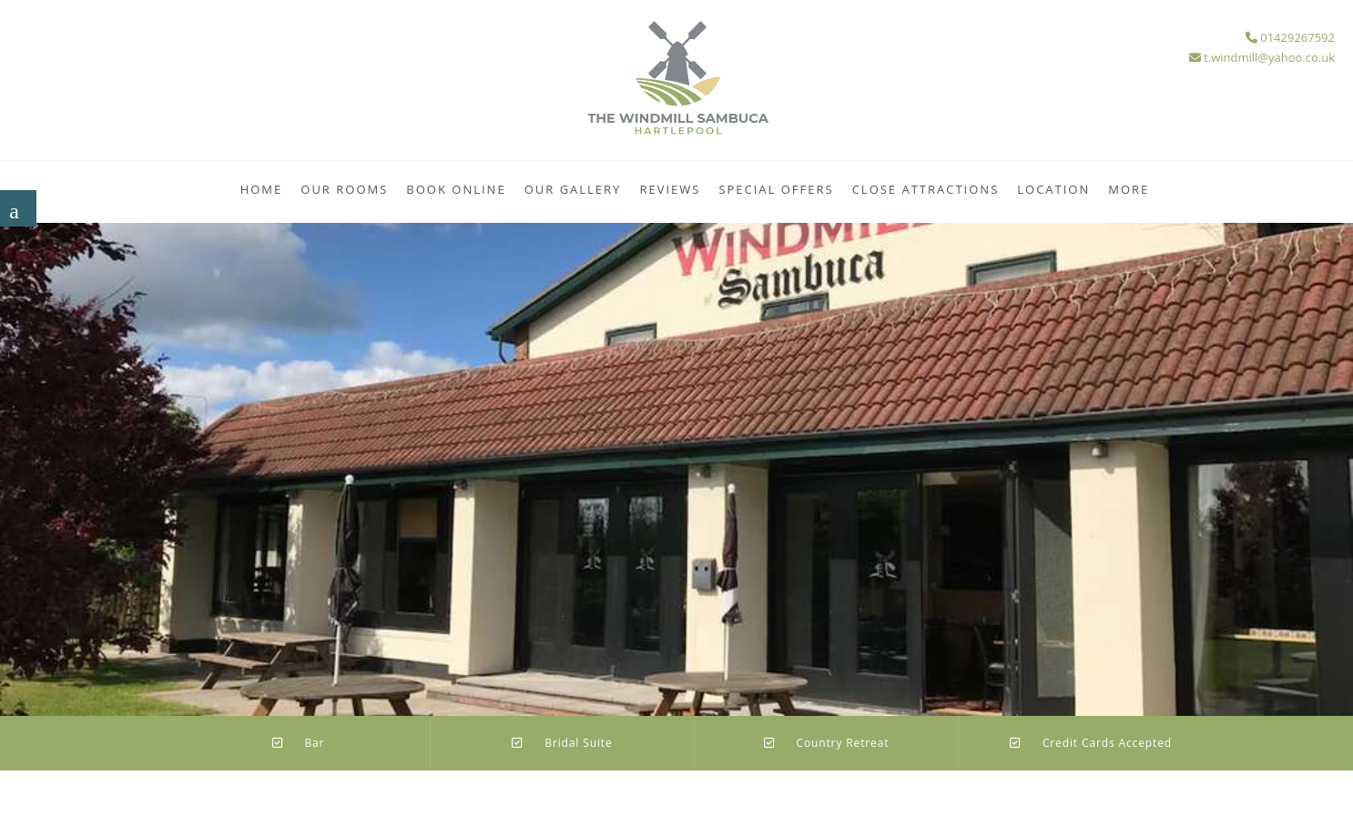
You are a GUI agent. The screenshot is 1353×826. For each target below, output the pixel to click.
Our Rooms (344, 189)
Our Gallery (573, 189)
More (1128, 189)
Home (261, 189)
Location (1053, 189)
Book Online (455, 189)
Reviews (669, 189)
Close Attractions (926, 189)
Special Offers (775, 189)
